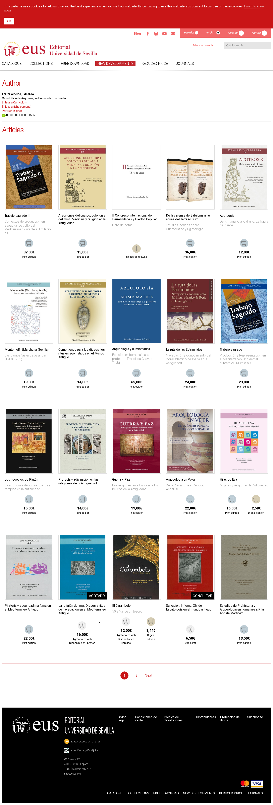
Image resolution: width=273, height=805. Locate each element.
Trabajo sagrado (231, 349)
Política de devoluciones (173, 718)
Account (233, 32)
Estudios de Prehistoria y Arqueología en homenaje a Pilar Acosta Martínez (242, 609)
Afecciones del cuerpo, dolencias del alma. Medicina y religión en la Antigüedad (82, 219)
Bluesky (156, 33)
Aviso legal (122, 718)
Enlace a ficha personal (16, 106)
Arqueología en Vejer (180, 479)
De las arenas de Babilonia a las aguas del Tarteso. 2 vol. (188, 217)
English (210, 32)
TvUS (164, 33)
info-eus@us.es (72, 773)
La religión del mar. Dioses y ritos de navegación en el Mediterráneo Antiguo (82, 609)
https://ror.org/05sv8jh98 (84, 750)
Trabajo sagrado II (17, 216)
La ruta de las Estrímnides (184, 349)
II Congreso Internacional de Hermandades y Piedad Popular (134, 217)
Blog (137, 33)
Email (173, 33)
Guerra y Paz (121, 479)
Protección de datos (230, 718)
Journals (185, 63)
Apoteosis (227, 216)
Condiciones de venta (146, 718)
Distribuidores (206, 717)
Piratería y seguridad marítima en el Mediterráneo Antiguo (28, 607)
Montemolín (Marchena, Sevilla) (27, 349)
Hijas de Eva (228, 479)
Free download (75, 63)
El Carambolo (121, 606)
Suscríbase (255, 717)
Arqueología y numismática (131, 349)
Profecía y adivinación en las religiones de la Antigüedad (78, 481)
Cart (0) (256, 32)
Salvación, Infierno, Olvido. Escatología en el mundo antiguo (188, 607)
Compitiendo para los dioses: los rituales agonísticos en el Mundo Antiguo (81, 353)
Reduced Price (155, 63)
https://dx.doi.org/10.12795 (85, 741)
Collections (41, 63)
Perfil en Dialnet (12, 110)
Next (148, 675)
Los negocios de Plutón (21, 479)
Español (189, 32)
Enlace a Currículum (14, 102)
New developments (115, 63)
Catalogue (11, 63)
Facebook (147, 33)
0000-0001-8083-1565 (18, 115)
